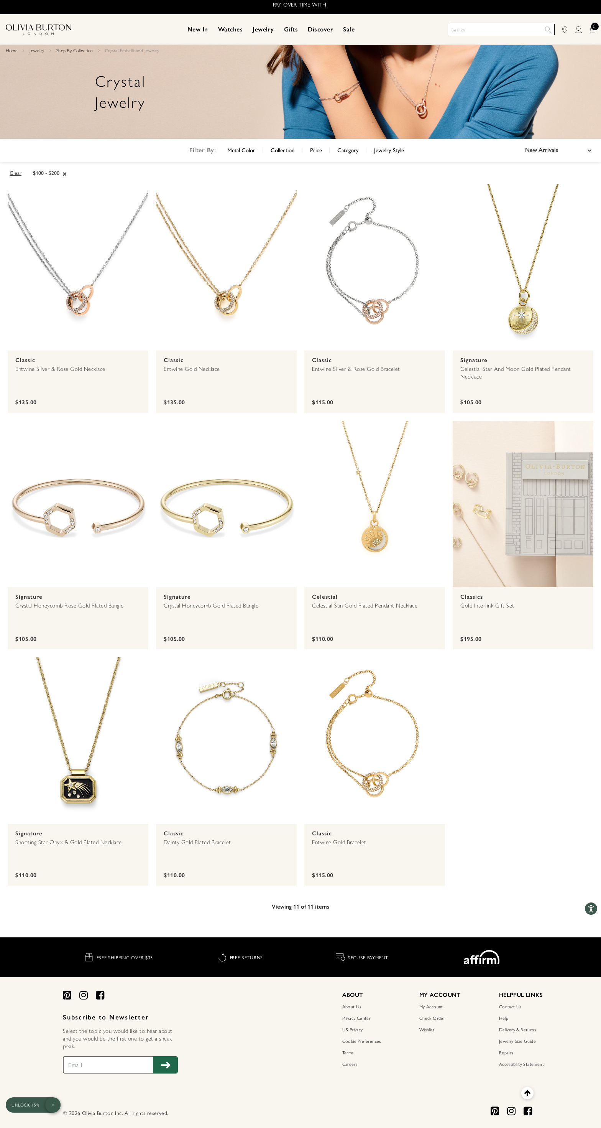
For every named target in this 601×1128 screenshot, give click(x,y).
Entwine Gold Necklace (192, 369)
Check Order (432, 1017)
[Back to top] (527, 1093)
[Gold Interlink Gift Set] (523, 505)
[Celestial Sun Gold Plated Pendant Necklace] (374, 505)
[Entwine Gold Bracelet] (374, 741)
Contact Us (510, 1006)
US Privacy (352, 1029)
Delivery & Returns (517, 1029)
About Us (351, 1006)
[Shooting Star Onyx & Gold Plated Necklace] (78, 741)
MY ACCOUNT (440, 994)
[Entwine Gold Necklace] (226, 268)
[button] (198, 29)
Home (12, 50)
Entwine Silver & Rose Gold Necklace (60, 369)
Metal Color (241, 150)
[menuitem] (197, 29)
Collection (283, 150)
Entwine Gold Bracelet (339, 842)
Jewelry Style (389, 150)
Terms (348, 1052)
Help (504, 1017)
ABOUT (352, 994)
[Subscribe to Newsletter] (165, 1065)
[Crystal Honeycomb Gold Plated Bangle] (226, 505)
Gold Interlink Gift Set (487, 605)
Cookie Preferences (361, 1040)
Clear (15, 173)
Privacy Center (356, 1017)
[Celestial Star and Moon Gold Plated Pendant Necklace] (523, 268)
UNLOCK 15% (25, 1105)
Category (348, 150)
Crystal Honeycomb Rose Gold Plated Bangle (69, 605)
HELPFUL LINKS (521, 994)
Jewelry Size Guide (517, 1040)
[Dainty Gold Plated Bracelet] (226, 741)
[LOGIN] (582, 29)
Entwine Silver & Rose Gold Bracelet (356, 369)
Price (316, 150)
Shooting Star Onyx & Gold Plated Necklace (68, 842)
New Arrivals (541, 150)
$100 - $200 (46, 173)
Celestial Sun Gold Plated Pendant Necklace (364, 605)
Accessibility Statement (521, 1063)
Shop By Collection (74, 50)
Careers (350, 1063)
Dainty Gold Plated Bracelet (197, 842)
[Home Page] (38, 29)
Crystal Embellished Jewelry (132, 50)
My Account (431, 1006)
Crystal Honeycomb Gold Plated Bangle (211, 605)
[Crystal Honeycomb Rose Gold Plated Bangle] (78, 505)
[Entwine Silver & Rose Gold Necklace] (78, 268)
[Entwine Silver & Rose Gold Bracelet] (374, 268)
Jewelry (37, 50)
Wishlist (426, 1029)
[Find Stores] (568, 29)
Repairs (506, 1052)
